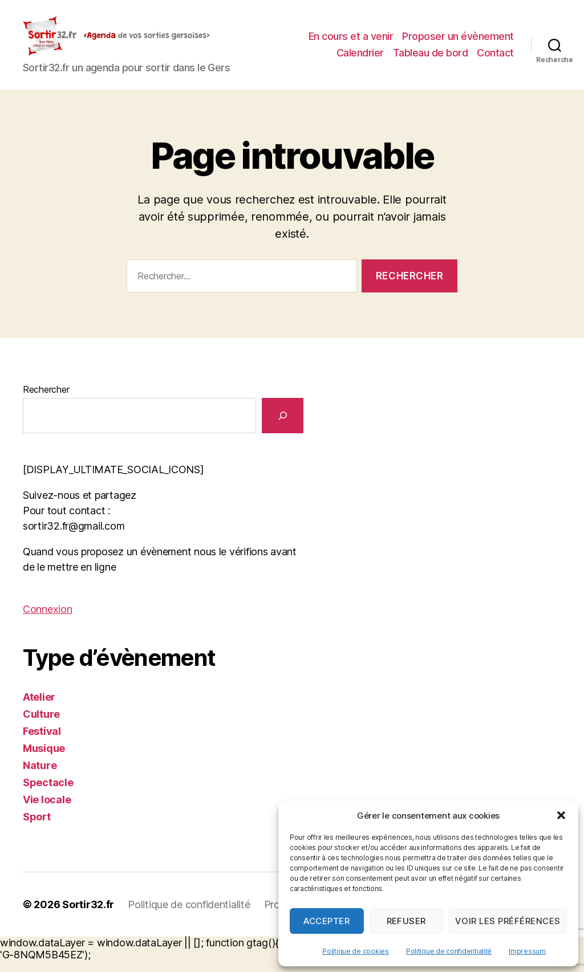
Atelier (39, 708)
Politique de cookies (355, 951)
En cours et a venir (471, 33)
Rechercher (46, 400)
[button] (561, 815)
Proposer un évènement (401, 50)
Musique (44, 760)
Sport (37, 828)
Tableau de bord (430, 67)
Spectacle (48, 794)
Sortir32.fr (88, 916)
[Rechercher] (282, 426)
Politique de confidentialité (449, 951)
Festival (42, 743)
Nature (39, 777)
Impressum (527, 951)
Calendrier (490, 50)
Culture (41, 725)
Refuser (407, 921)
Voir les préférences (508, 921)
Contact (495, 67)
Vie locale (47, 811)
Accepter (326, 921)
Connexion (47, 621)
